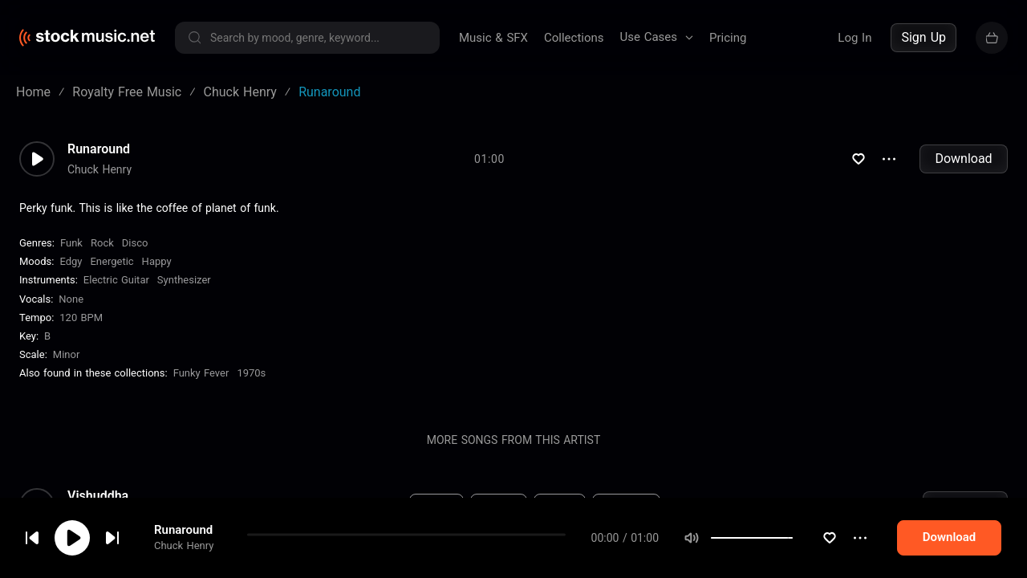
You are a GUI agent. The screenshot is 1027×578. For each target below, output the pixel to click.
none (71, 299)
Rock (102, 243)
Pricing (727, 38)
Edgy (70, 261)
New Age (499, 505)
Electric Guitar (116, 280)
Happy (157, 261)
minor (66, 354)
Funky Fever (201, 373)
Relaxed (559, 505)
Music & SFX (493, 38)
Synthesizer (184, 280)
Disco (135, 243)
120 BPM (81, 317)
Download (963, 158)
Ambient (436, 505)
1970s (251, 373)
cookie (107, 535)
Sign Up (923, 37)
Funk (71, 243)
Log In (854, 38)
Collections (574, 38)
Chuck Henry (99, 169)
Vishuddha (97, 496)
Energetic (111, 261)
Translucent (101, 565)
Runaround (98, 149)
